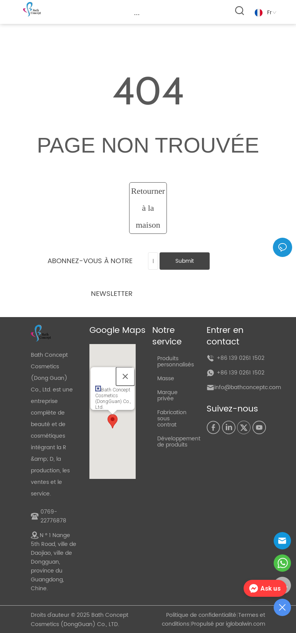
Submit (184, 261)
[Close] (125, 376)
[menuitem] (137, 14)
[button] (137, 14)
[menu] (137, 14)
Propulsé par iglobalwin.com (228, 624)
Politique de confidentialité (201, 615)
